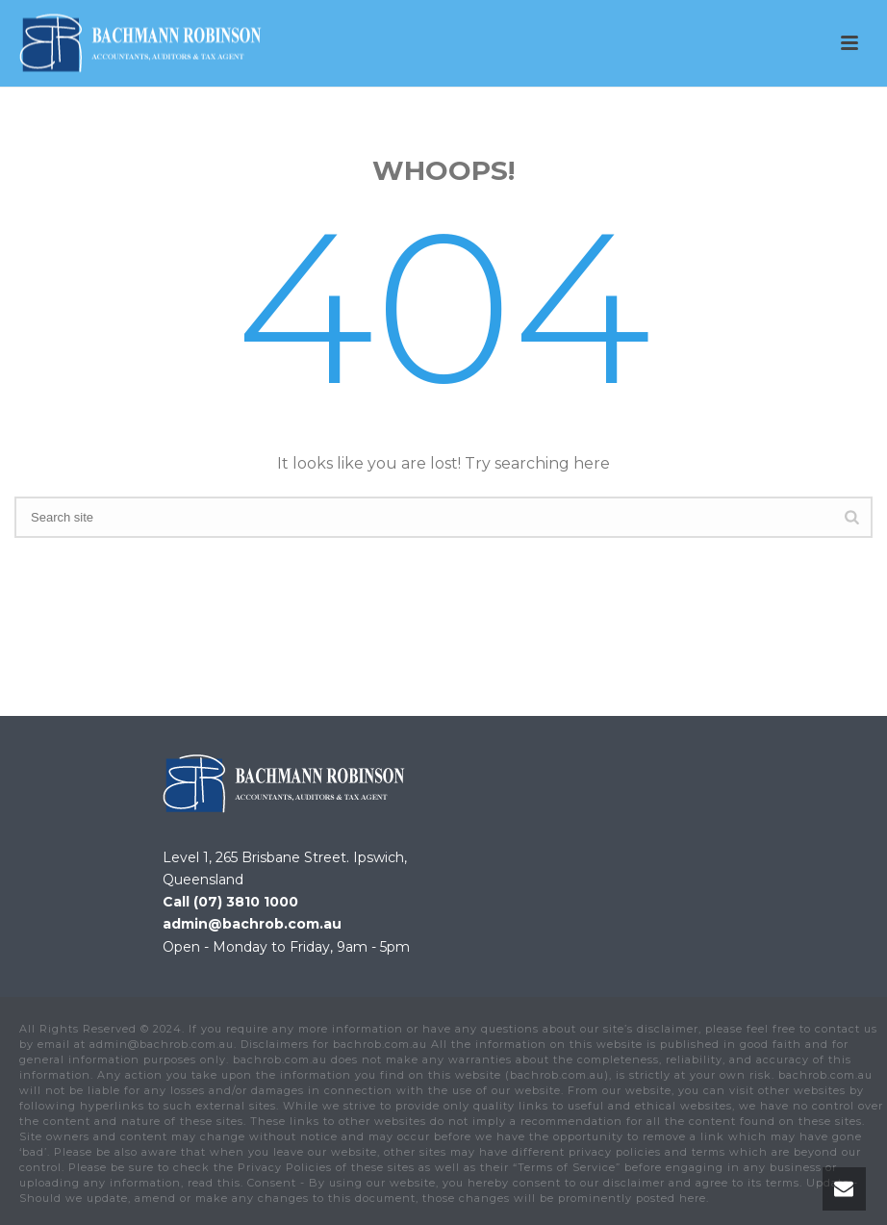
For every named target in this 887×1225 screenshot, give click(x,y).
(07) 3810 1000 (245, 901)
